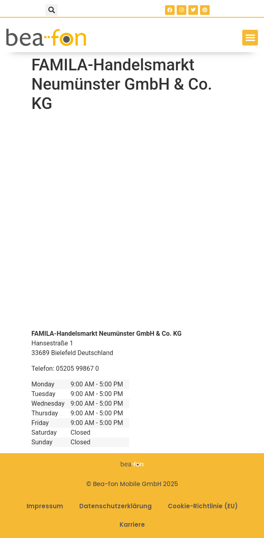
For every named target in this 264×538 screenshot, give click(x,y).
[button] (51, 10)
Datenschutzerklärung (115, 506)
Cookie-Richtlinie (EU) (203, 506)
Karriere (132, 524)
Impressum (45, 506)
